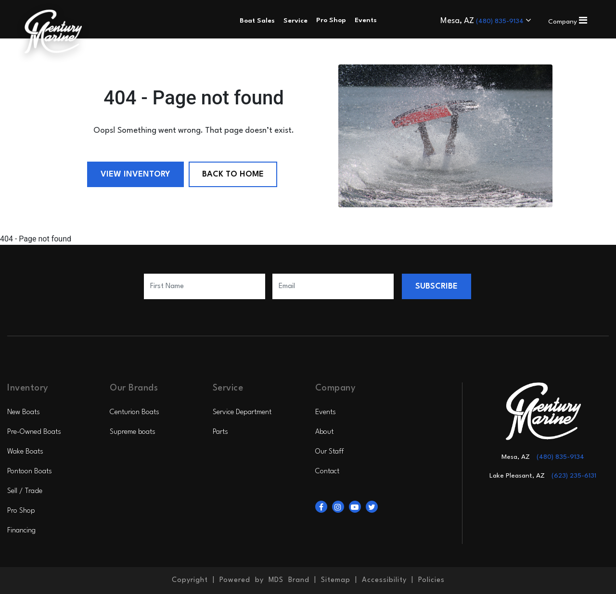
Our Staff (329, 451)
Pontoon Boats (29, 471)
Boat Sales (257, 20)
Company (567, 21)
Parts (220, 432)
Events (325, 412)
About (324, 432)
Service (295, 20)
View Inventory (135, 174)
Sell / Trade (24, 491)
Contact (327, 471)
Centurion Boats (134, 412)
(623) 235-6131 (574, 475)
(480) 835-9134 (501, 21)
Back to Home (233, 174)
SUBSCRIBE (436, 286)
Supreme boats (132, 432)
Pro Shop (21, 511)
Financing (21, 530)
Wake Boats (25, 451)
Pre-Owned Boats (34, 432)
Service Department (242, 412)
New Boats (23, 412)
